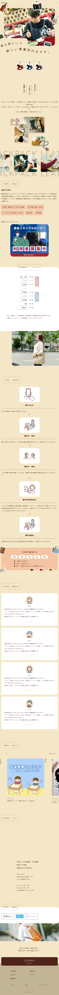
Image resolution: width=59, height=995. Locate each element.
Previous (1, 753)
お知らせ (13, 975)
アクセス (32, 975)
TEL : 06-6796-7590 (14, 992)
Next (6, 753)
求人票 (26, 985)
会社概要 (13, 971)
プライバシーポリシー (44, 985)
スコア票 (12, 985)
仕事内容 (32, 971)
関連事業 (13, 978)
